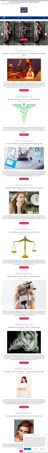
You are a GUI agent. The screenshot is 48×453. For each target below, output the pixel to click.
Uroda (22, 17)
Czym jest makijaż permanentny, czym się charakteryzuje (24, 416)
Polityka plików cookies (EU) (16, 3)
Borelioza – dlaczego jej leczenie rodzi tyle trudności (24, 99)
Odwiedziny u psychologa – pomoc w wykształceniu (24, 327)
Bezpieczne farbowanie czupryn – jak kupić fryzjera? (24, 276)
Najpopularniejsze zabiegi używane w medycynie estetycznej (24, 188)
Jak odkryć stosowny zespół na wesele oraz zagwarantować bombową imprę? (24, 54)
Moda (25, 17)
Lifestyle (29, 17)
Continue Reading (24, 90)
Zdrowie (18, 17)
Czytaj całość (24, 39)
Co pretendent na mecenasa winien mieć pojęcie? (24, 232)
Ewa (29, 101)
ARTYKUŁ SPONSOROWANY (24, 50)
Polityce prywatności (41, 446)
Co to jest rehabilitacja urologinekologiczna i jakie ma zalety (24, 143)
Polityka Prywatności (5, 3)
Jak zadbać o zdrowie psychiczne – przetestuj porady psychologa (24, 372)
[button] (46, 435)
